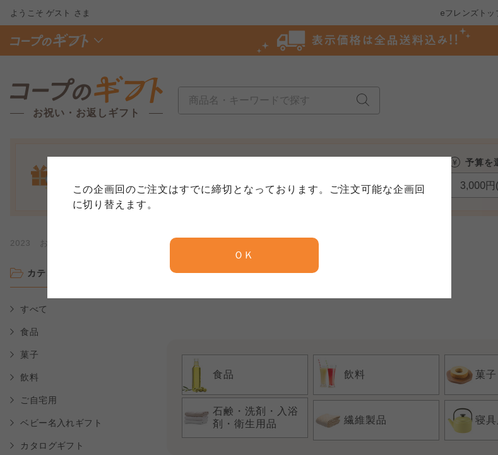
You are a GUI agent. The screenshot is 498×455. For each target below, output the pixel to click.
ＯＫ (244, 255)
